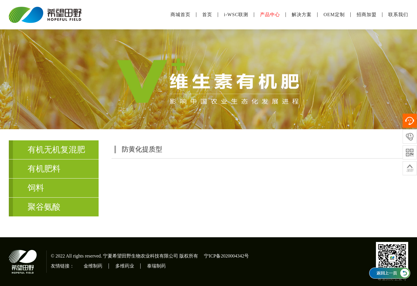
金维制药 (93, 265)
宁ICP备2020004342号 (226, 255)
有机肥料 (44, 168)
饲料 (36, 187)
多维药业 (124, 265)
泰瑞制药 (156, 265)
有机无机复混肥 (56, 149)
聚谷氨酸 (44, 206)
